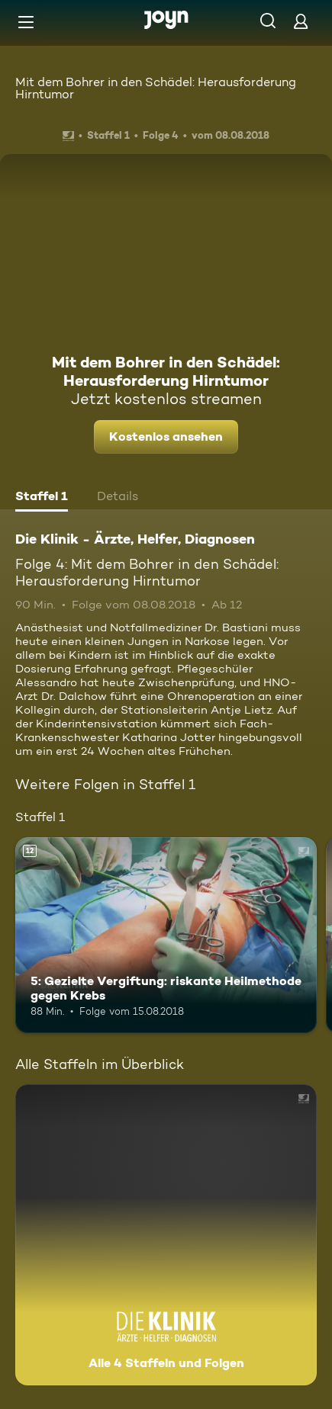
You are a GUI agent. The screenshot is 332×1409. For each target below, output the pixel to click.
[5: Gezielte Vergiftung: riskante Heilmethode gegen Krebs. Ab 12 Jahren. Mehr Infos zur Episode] (166, 935)
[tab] (41, 498)
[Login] (300, 21)
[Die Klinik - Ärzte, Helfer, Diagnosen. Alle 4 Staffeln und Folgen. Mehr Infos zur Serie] (166, 1234)
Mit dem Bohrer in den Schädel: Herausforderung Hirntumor (155, 88)
